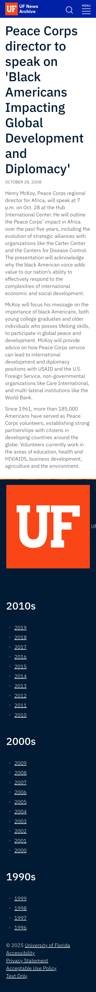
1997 (20, 917)
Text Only (16, 975)
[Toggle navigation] (86, 9)
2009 (20, 763)
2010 (20, 714)
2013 (20, 685)
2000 (20, 850)
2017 (20, 647)
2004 (20, 811)
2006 (20, 792)
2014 (20, 676)
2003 (20, 821)
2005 (20, 801)
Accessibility (20, 952)
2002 (20, 830)
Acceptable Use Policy (31, 968)
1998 (20, 908)
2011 (20, 705)
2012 (20, 695)
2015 (20, 666)
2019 (20, 627)
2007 (20, 782)
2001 (20, 840)
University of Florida (47, 945)
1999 (20, 898)
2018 (20, 637)
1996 (20, 927)
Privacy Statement (27, 960)
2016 (20, 656)
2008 (20, 772)
